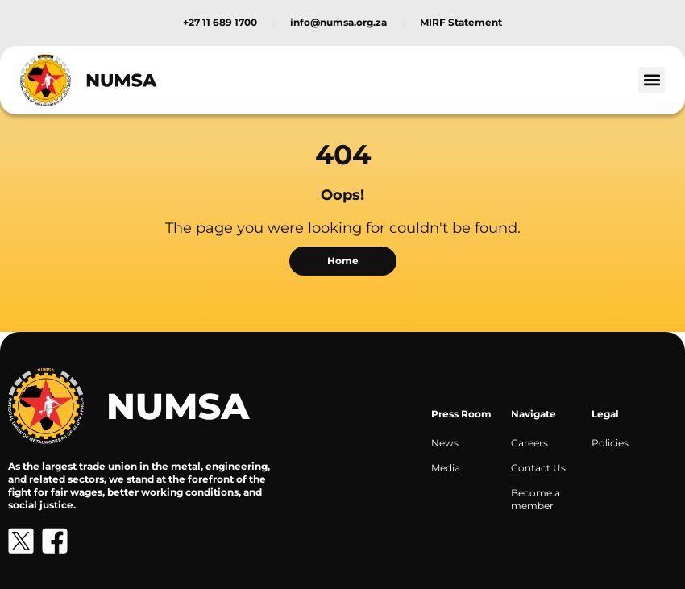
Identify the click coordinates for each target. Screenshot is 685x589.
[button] (651, 80)
